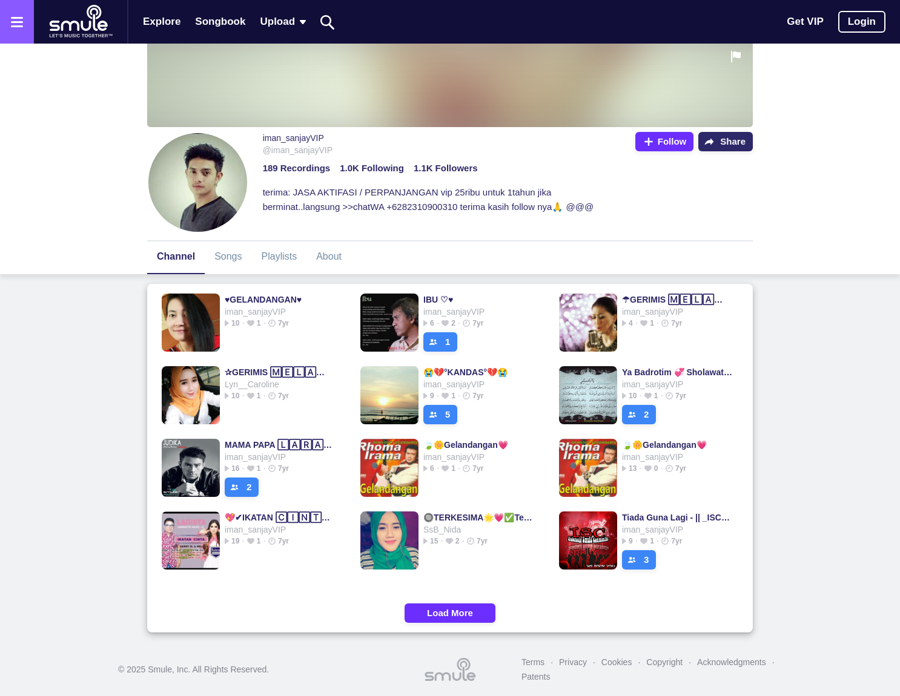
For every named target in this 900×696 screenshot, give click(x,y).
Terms (532, 662)
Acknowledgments (731, 662)
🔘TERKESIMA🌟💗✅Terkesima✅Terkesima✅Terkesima (478, 517)
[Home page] (80, 21)
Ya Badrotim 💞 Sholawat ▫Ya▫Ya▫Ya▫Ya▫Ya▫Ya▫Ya (677, 372)
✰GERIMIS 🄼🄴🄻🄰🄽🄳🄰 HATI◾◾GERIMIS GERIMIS (280, 372)
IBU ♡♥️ (438, 299)
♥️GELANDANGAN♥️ (263, 299)
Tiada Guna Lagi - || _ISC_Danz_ (677, 517)
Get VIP (805, 21)
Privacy (573, 662)
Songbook (220, 21)
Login (862, 21)
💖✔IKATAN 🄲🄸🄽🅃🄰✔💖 (280, 517)
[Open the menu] (17, 22)
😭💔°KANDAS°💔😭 (465, 372)
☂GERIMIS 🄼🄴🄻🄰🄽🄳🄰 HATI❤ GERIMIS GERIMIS (677, 299)
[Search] (328, 22)
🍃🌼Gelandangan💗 (465, 445)
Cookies (616, 662)
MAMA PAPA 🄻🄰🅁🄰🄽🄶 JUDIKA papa (280, 445)
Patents (535, 676)
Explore (161, 21)
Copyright (664, 662)
